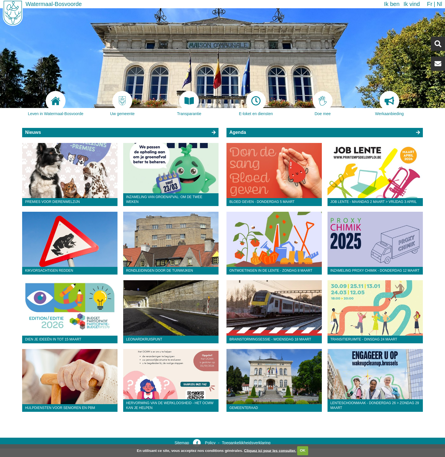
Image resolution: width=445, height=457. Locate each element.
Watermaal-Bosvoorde (54, 4)
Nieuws (33, 132)
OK (303, 450)
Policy (210, 443)
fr (429, 4)
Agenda (237, 132)
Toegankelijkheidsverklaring (246, 443)
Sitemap (182, 443)
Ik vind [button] (412, 4)
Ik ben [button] (391, 4)
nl (439, 4)
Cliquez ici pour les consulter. (270, 450)
